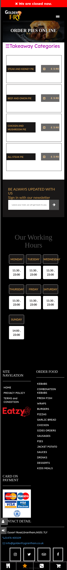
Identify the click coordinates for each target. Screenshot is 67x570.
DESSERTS (43, 462)
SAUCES (42, 452)
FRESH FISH (44, 398)
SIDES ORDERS (46, 430)
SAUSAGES (44, 436)
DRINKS (42, 457)
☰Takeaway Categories (32, 46)
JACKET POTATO (47, 446)
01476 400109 (12, 537)
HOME (7, 387)
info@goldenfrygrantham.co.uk (23, 543)
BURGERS (43, 409)
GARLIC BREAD (46, 419)
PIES (40, 441)
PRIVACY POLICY (14, 393)
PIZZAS (42, 414)
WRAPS (41, 403)
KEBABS (42, 383)
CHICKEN (43, 425)
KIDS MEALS (45, 468)
